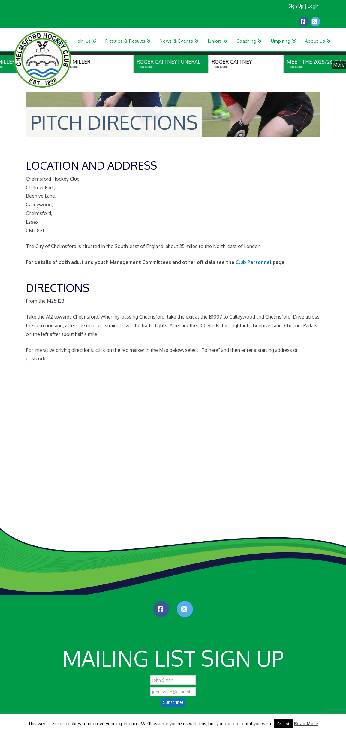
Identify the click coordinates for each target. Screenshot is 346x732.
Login (313, 6)
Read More (306, 723)
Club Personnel (254, 262)
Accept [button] (283, 723)
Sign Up (295, 6)
